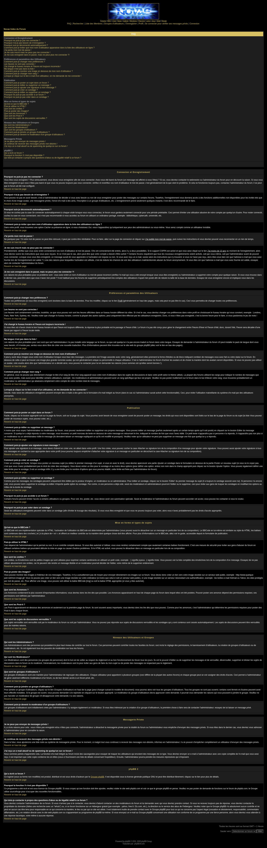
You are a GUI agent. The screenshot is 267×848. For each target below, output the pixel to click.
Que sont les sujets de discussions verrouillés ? (25, 118)
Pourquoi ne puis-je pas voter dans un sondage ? (26, 97)
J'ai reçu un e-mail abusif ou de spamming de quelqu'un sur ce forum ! (36, 146)
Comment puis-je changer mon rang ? (21, 73)
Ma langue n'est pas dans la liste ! (19, 69)
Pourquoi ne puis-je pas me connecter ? (22, 40)
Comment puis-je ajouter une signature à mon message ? (30, 87)
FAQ (69, 23)
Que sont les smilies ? (14, 108)
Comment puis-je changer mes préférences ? (24, 61)
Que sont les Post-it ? (14, 116)
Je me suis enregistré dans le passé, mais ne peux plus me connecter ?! (36, 55)
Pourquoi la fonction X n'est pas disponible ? (24, 155)
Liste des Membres (93, 23)
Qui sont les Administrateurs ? (17, 125)
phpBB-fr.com (139, 844)
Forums (103, 21)
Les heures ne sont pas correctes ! (19, 64)
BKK (109, 21)
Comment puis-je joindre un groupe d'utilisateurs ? (27, 132)
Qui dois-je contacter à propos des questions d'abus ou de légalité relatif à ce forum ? (42, 158)
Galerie (125, 21)
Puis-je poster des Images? (16, 111)
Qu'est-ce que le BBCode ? (16, 104)
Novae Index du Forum (15, 29)
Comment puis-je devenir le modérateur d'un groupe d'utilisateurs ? (34, 134)
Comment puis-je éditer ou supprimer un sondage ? (27, 92)
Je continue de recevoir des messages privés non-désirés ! (30, 144)
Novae (164, 21)
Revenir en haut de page (15, 189)
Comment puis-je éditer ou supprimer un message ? (27, 85)
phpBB (127, 841)
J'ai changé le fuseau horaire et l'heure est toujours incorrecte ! (32, 66)
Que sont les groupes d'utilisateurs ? (20, 130)
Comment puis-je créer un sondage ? (21, 90)
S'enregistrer (131, 23)
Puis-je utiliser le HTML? (15, 106)
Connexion (194, 23)
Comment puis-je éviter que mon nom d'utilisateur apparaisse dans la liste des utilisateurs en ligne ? (49, 48)
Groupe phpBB (97, 777)
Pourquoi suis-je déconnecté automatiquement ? (26, 45)
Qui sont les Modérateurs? (16, 127)
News (119, 21)
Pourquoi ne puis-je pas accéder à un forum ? (24, 95)
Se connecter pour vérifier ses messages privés (166, 23)
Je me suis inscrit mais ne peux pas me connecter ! (27, 52)
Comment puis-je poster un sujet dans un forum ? (26, 83)
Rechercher (78, 23)
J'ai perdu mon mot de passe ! (17, 50)
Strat (158, 21)
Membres (133, 21)
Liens (148, 21)
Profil (141, 23)
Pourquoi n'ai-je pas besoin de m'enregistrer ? (25, 43)
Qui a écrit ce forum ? (14, 153)
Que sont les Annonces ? (15, 113)
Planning (141, 21)
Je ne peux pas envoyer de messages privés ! (25, 141)
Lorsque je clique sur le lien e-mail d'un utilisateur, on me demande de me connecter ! (42, 76)
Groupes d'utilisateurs (114, 23)
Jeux (153, 21)
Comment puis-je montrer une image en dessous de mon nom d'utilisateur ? (38, 71)
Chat (114, 21)
